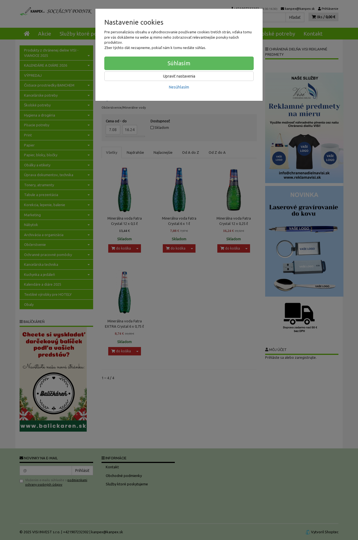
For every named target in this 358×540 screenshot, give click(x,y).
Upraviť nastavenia (179, 76)
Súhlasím (179, 63)
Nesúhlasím (179, 87)
